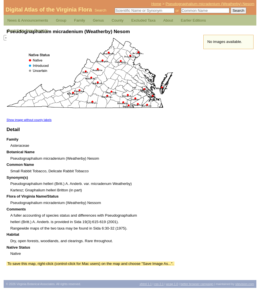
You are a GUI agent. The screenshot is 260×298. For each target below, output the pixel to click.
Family (79, 20)
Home (156, 4)
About (168, 20)
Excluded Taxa (143, 20)
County (117, 20)
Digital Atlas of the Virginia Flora (49, 9)
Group (61, 20)
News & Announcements (27, 20)
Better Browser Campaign (196, 284)
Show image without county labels (29, 120)
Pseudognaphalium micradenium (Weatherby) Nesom (209, 4)
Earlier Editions (193, 20)
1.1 (146, 284)
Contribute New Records (27, 30)
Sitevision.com (244, 284)
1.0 (172, 284)
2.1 (159, 284)
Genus (98, 20)
